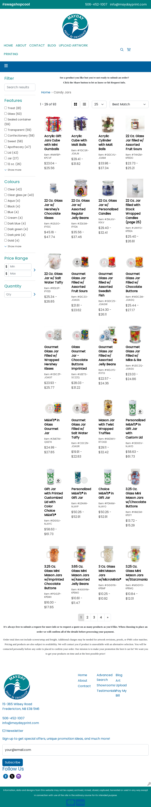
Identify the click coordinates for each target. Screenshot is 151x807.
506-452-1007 (96, 4)
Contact (84, 686)
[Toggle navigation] (6, 65)
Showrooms (104, 685)
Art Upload (121, 683)
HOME (8, 45)
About (82, 680)
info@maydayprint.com (128, 4)
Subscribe (12, 762)
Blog (119, 675)
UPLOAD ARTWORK (73, 45)
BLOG (52, 45)
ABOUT (21, 45)
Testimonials (104, 690)
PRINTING (11, 54)
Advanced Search (104, 677)
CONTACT (37, 45)
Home (82, 675)
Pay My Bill (121, 693)
